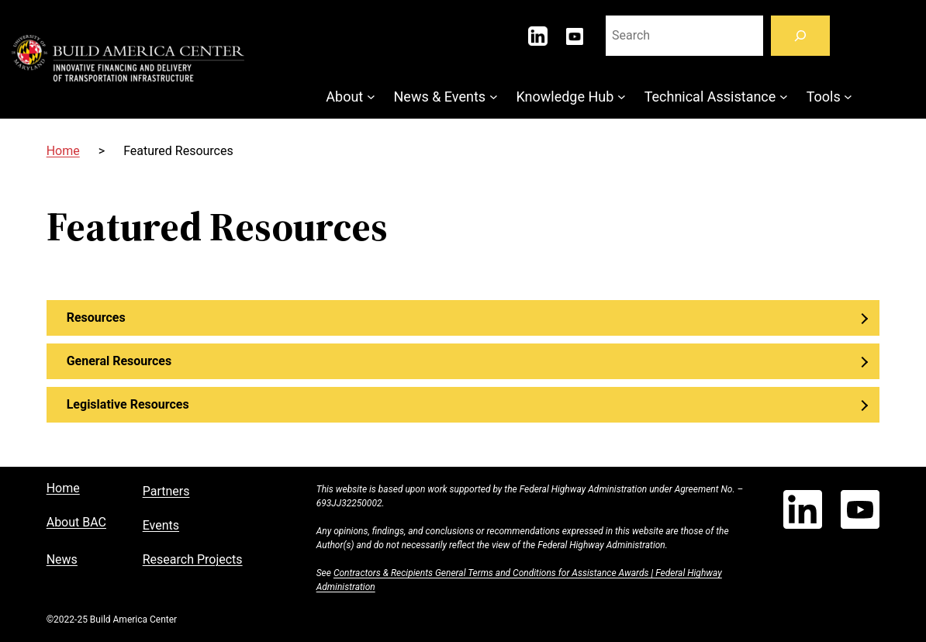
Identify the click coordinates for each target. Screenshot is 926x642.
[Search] (800, 36)
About (344, 96)
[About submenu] (371, 96)
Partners (166, 491)
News (62, 559)
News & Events (440, 96)
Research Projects (193, 559)
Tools (824, 96)
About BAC (76, 522)
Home (63, 150)
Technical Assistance (710, 96)
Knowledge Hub (564, 96)
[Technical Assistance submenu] (783, 96)
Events (161, 525)
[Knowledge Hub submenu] (621, 96)
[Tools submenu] (848, 96)
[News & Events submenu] (493, 96)
